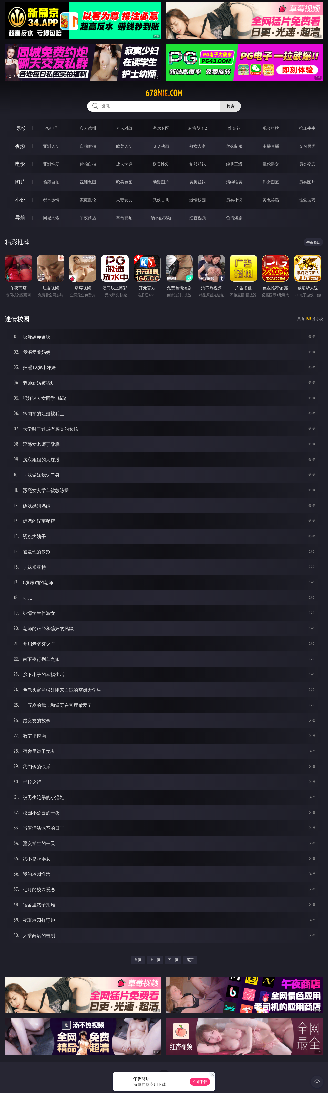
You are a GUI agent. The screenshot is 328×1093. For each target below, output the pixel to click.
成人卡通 (124, 164)
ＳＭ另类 (307, 146)
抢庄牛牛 (307, 128)
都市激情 (51, 200)
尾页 (190, 959)
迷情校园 (197, 200)
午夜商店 (88, 218)
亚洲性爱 (51, 164)
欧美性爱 (161, 164)
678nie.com (163, 93)
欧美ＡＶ (124, 146)
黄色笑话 (271, 200)
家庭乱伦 (88, 200)
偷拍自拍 (88, 164)
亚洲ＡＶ (51, 146)
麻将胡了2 (197, 128)
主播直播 (271, 146)
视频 (20, 146)
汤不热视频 (161, 218)
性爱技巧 (307, 200)
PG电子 (51, 128)
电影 (20, 163)
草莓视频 (124, 218)
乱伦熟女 (271, 164)
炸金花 (234, 128)
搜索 (231, 106)
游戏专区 (161, 128)
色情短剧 (234, 218)
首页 (137, 959)
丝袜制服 (234, 146)
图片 (20, 181)
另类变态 (307, 164)
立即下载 (200, 1081)
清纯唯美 (234, 182)
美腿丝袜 (197, 182)
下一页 (173, 959)
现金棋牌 (271, 128)
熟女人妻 (197, 146)
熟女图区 (271, 182)
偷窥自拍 (51, 182)
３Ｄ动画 (161, 146)
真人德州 (88, 128)
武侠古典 (161, 200)
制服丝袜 (197, 164)
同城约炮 (51, 218)
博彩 (20, 128)
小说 (20, 199)
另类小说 (234, 200)
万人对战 (124, 128)
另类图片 (307, 182)
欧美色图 (124, 182)
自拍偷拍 (88, 146)
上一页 (155, 959)
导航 (20, 217)
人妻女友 (124, 200)
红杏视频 (197, 218)
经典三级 (234, 164)
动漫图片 (161, 182)
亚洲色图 (88, 182)
